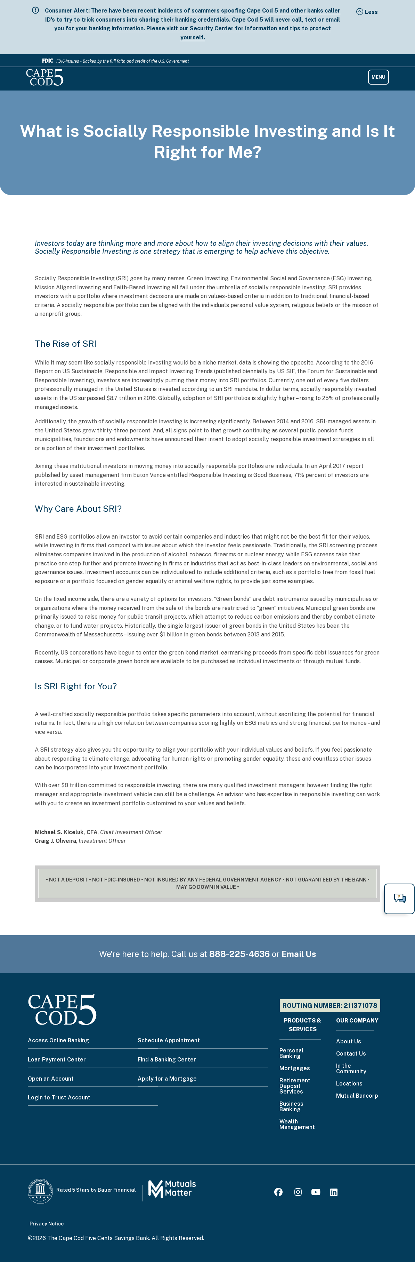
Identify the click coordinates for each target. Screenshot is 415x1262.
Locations (349, 1084)
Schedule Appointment (169, 1040)
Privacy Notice (47, 1223)
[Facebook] (279, 1193)
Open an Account (51, 1078)
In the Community (351, 1069)
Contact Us (351, 1054)
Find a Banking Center (167, 1059)
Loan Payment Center (57, 1059)
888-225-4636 (239, 954)
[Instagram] (298, 1193)
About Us (348, 1042)
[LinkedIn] (333, 1193)
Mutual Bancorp (357, 1096)
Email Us (299, 954)
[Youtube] (315, 1193)
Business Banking (291, 1107)
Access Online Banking (58, 1040)
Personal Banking (291, 1053)
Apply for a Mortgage (167, 1078)
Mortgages (294, 1069)
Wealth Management (297, 1124)
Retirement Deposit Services (294, 1086)
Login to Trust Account (59, 1097)
